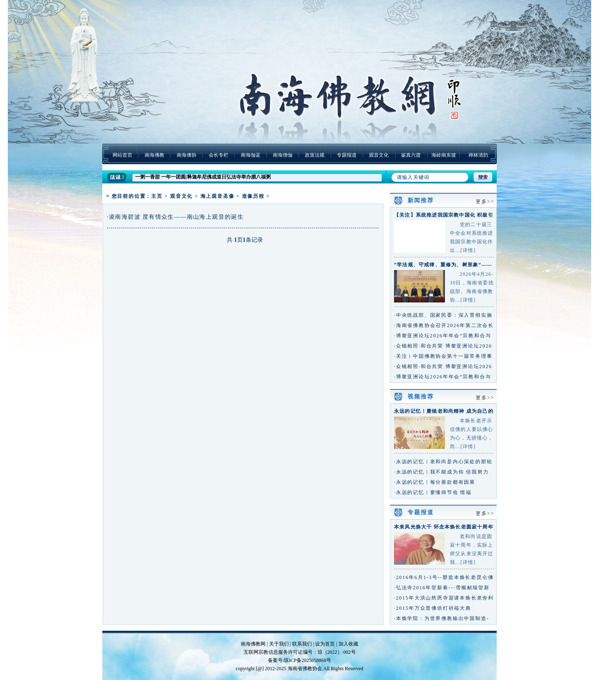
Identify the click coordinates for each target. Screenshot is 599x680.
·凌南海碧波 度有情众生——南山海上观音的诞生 (175, 217)
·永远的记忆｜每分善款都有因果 (434, 482)
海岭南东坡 (443, 155)
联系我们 (302, 644)
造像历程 (253, 196)
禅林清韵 (478, 155)
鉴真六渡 (411, 155)
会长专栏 (218, 155)
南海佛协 (186, 155)
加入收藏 (348, 644)
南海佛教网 (253, 644)
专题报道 (347, 155)
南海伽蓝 (250, 155)
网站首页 (122, 155)
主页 (157, 196)
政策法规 (315, 155)
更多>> (485, 201)
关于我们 (279, 644)
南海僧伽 (283, 155)
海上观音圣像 (217, 196)
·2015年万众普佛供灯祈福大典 (432, 608)
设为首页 (325, 644)
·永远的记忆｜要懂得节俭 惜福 (433, 492)
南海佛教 (154, 155)
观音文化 (379, 155)
